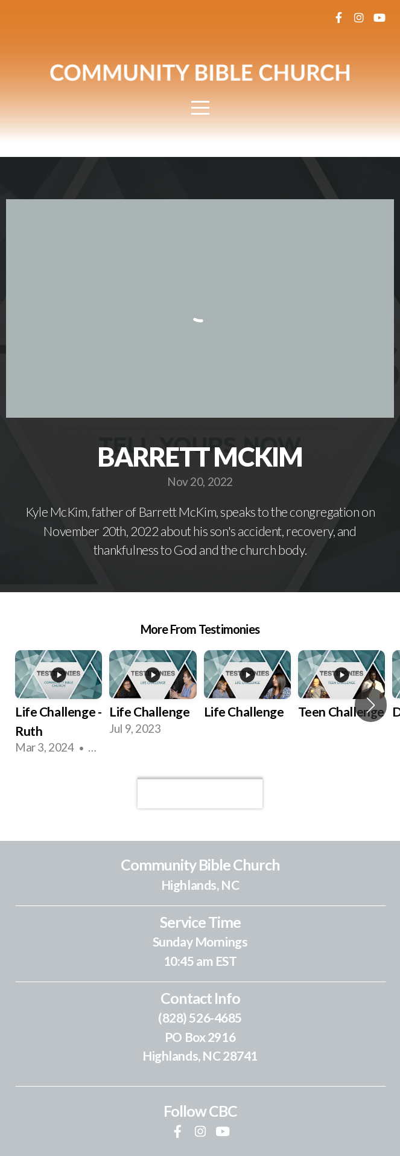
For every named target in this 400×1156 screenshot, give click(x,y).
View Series (200, 792)
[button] (371, 705)
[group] (58, 704)
